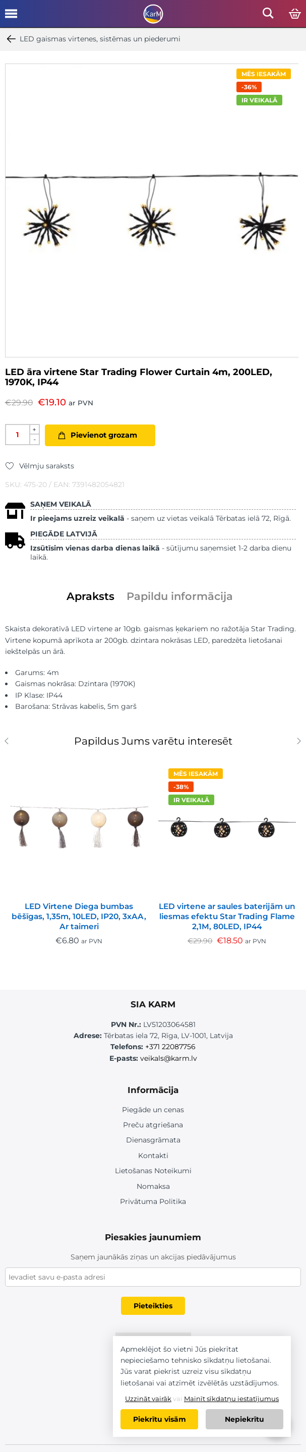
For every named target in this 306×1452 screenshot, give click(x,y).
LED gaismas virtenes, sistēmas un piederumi (92, 39)
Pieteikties (153, 1305)
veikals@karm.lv (168, 1058)
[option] (152, 210)
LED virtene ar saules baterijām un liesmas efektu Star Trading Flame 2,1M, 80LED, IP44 (227, 916)
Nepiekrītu (244, 1419)
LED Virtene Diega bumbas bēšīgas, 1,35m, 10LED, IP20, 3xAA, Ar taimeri (79, 916)
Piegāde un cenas (153, 1109)
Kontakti (153, 1155)
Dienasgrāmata (153, 1139)
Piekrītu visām (159, 1419)
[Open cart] (295, 14)
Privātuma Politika (153, 1201)
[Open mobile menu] (11, 17)
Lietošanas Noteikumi (153, 1170)
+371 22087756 (170, 1046)
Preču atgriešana (153, 1124)
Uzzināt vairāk (148, 1399)
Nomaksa (153, 1186)
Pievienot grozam (104, 435)
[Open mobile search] (268, 16)
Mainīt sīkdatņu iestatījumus (231, 1399)
